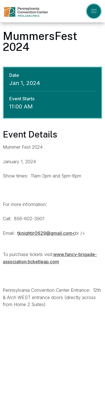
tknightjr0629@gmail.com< (46, 233)
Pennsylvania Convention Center (26, 12)
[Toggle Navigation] (94, 11)
